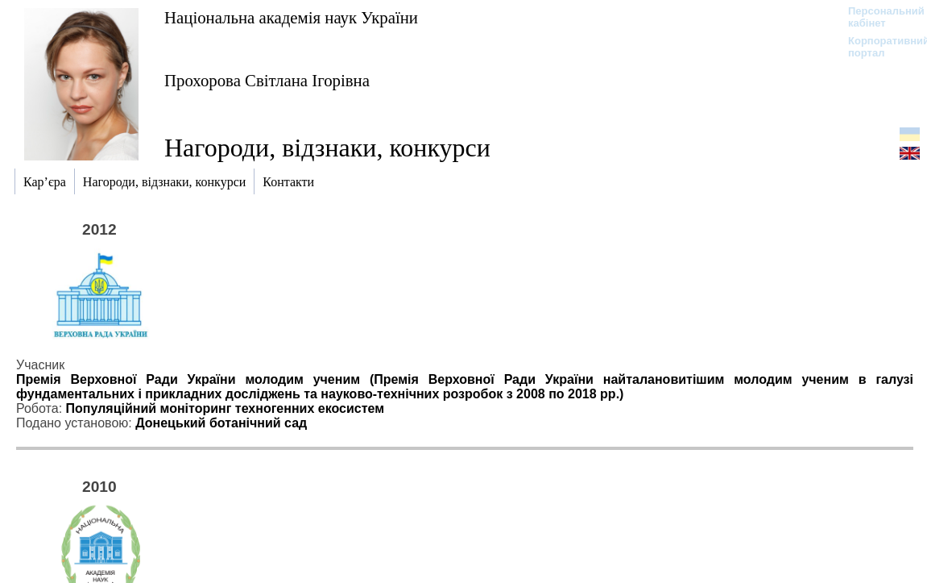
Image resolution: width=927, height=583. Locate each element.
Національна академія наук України (291, 17)
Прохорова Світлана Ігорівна (267, 80)
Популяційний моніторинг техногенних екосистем (225, 408)
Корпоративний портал (878, 47)
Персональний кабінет (878, 17)
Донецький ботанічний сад (221, 423)
